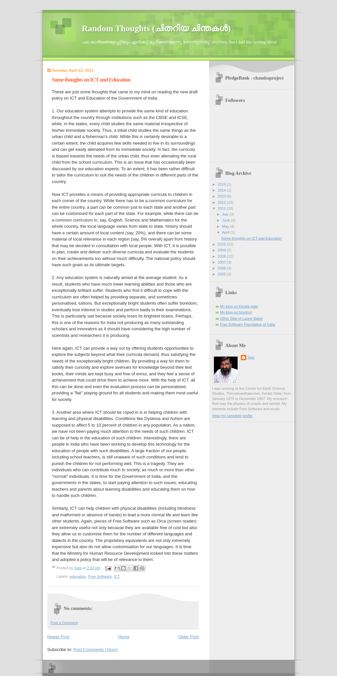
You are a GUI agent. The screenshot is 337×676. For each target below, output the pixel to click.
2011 (222, 208)
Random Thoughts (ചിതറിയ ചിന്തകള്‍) (156, 28)
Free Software (100, 576)
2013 (222, 196)
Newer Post (58, 636)
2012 (222, 202)
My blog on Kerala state (239, 306)
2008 (222, 256)
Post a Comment (64, 623)
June (226, 220)
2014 (222, 190)
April (226, 232)
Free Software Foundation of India (247, 324)
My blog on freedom (236, 312)
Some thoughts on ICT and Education (251, 238)
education (78, 576)
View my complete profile (232, 416)
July (226, 214)
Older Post (188, 636)
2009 (222, 250)
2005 (222, 274)
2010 (222, 244)
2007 (222, 262)
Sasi (251, 357)
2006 (222, 268)
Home (124, 636)
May (226, 226)
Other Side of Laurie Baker (241, 318)
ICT (117, 576)
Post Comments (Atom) (95, 649)
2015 (222, 184)
